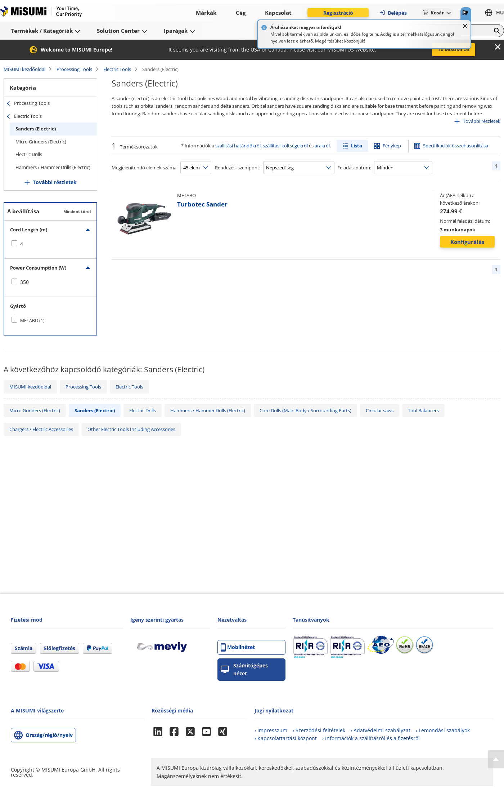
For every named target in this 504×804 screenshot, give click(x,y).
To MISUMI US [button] (453, 49)
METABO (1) (32, 320)
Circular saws (379, 410)
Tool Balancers (423, 410)
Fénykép (392, 145)
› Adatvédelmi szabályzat (380, 730)
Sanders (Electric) (35, 128)
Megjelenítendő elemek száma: (144, 167)
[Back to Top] (496, 759)
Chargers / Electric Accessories (41, 429)
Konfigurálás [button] (467, 241)
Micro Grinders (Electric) (40, 141)
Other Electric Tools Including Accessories (131, 429)
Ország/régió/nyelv (49, 735)
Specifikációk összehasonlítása (455, 145)
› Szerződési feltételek (319, 730)
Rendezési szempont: (237, 167)
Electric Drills (28, 154)
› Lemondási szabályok (443, 730)
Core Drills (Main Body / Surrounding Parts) (305, 410)
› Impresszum (271, 730)
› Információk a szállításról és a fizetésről (371, 738)
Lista (356, 145)
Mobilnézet (238, 647)
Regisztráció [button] (338, 12)
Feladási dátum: (354, 167)
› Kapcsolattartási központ (286, 738)
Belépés (393, 12)
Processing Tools (74, 69)
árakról (322, 145)
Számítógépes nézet (244, 669)
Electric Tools (117, 69)
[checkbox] (50, 244)
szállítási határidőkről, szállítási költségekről (261, 145)
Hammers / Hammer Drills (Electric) (52, 167)
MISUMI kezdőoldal (24, 69)
